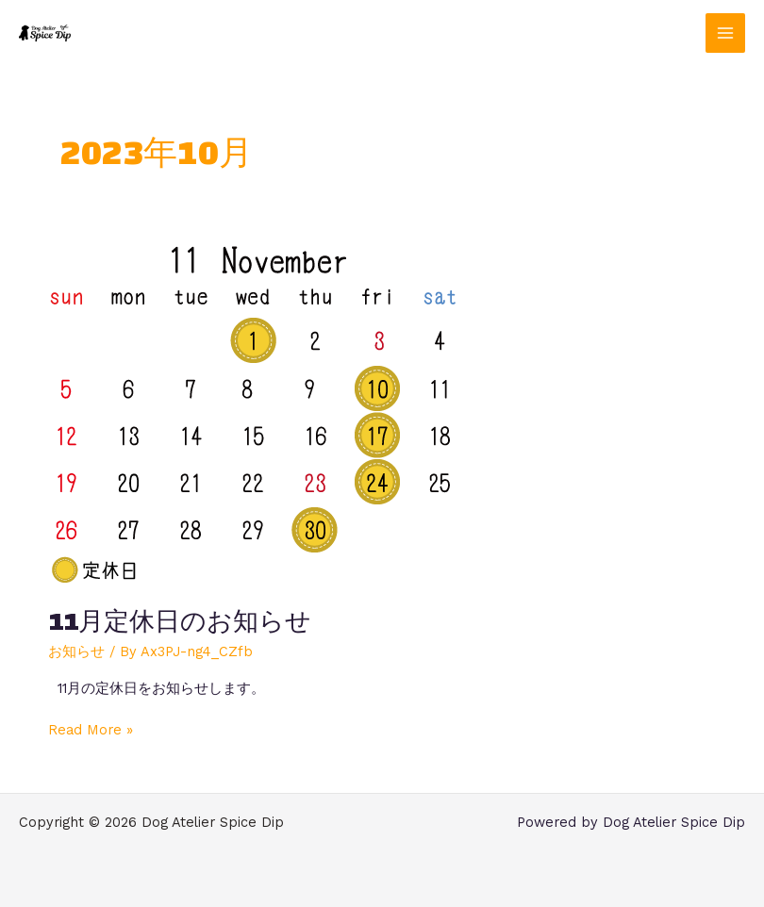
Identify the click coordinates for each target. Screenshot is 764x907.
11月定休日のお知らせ (179, 621)
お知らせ (76, 651)
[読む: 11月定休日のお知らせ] (252, 412)
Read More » (90, 729)
